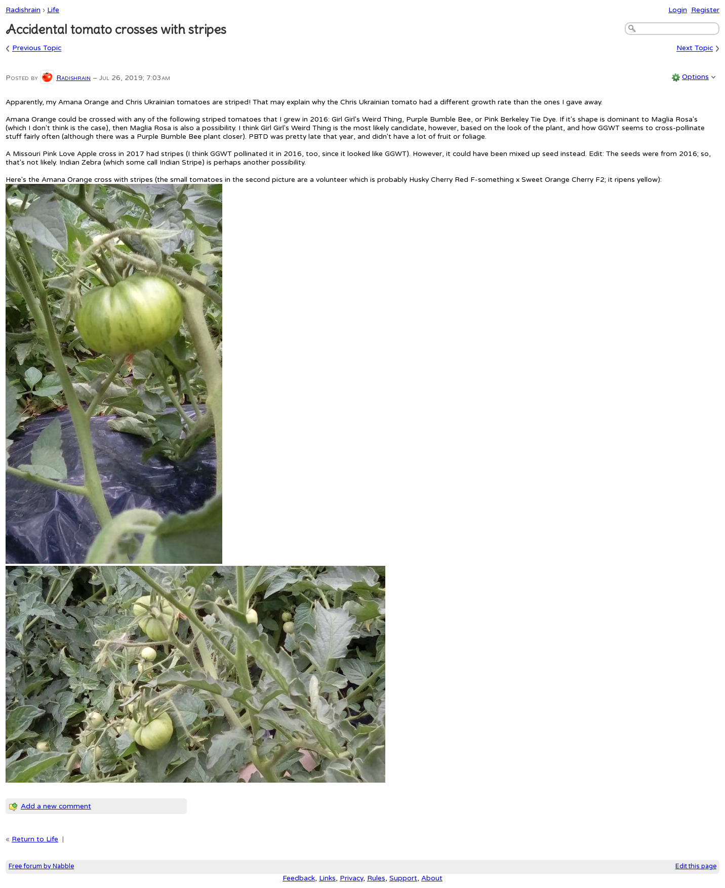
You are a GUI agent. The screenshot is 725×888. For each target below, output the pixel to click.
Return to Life (35, 839)
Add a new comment (56, 806)
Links (327, 878)
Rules (376, 878)
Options (695, 76)
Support (403, 878)
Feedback (299, 878)
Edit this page (695, 866)
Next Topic (694, 48)
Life (53, 10)
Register (705, 10)
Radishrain (23, 10)
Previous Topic (36, 48)
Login (677, 10)
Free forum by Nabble (41, 866)
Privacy (351, 878)
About (431, 878)
